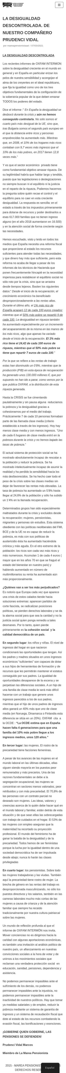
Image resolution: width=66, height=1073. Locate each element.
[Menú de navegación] (59, 5)
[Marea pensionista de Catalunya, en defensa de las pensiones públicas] (13, 4)
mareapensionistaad (18, 45)
